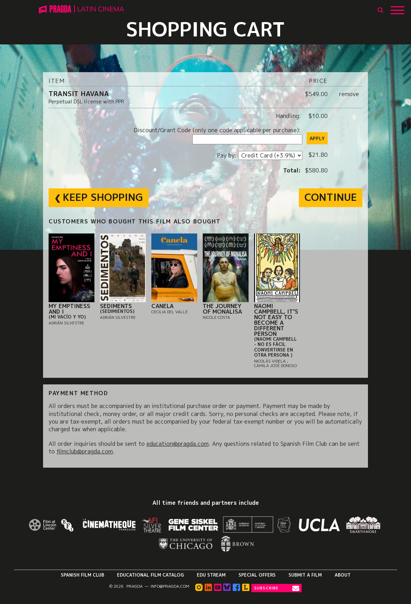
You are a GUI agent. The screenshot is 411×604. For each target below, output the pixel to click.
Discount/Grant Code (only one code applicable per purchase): (218, 130)
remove (349, 94)
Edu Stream (211, 575)
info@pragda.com (170, 586)
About (343, 575)
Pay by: (227, 155)
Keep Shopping (103, 197)
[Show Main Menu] (397, 8)
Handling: (289, 116)
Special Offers (257, 575)
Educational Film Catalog (150, 575)
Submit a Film (305, 575)
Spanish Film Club (82, 575)
